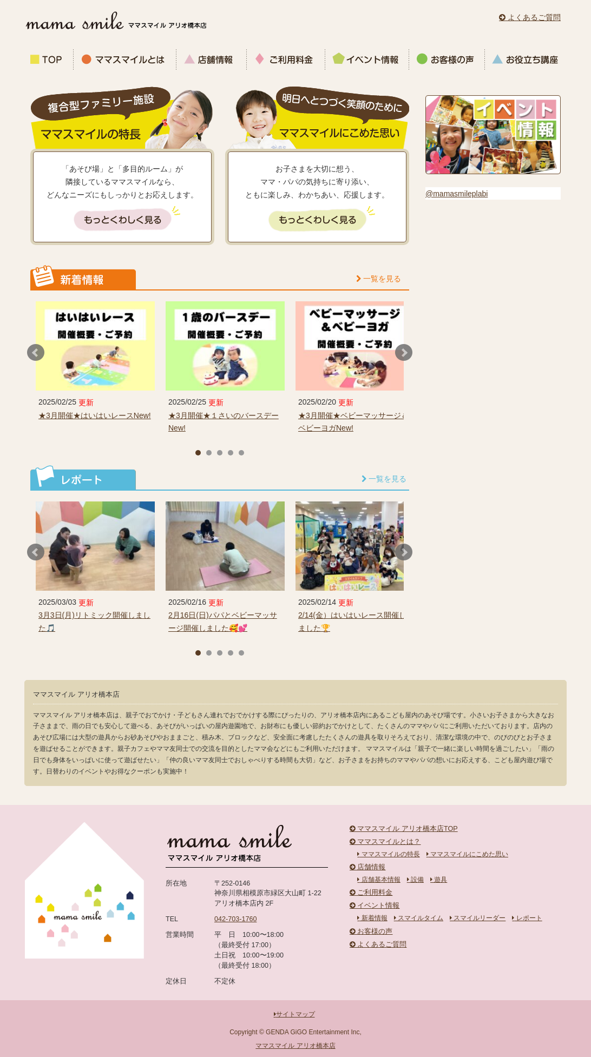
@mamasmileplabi (456, 193)
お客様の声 (447, 59)
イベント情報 (367, 59)
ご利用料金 (286, 59)
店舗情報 (211, 59)
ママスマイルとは (125, 59)
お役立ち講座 (524, 59)
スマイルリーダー (477, 918)
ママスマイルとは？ (385, 841)
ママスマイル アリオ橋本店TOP (404, 829)
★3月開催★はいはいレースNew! (94, 415)
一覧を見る (378, 278)
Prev (35, 352)
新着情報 (372, 918)
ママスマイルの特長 (388, 854)
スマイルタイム (418, 918)
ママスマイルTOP (49, 59)
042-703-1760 (235, 919)
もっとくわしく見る (122, 220)
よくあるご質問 (530, 17)
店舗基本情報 (378, 879)
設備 (415, 879)
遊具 (438, 879)
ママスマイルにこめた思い (467, 854)
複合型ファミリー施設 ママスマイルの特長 (122, 113)
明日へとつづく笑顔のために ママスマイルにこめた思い (317, 113)
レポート (527, 918)
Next (403, 352)
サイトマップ (294, 1014)
